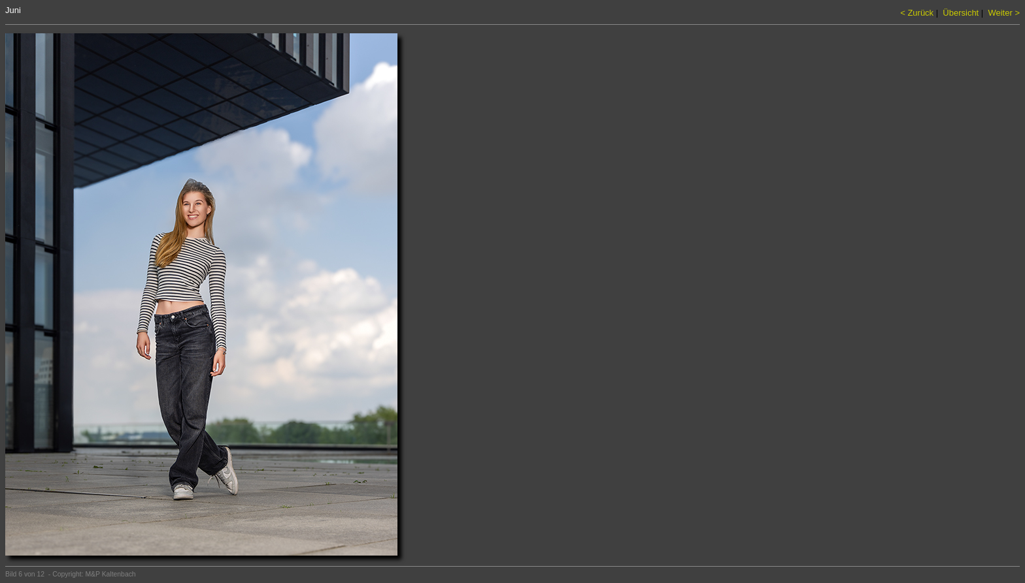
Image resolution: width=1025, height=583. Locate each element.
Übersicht (961, 13)
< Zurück (916, 13)
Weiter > (1004, 13)
